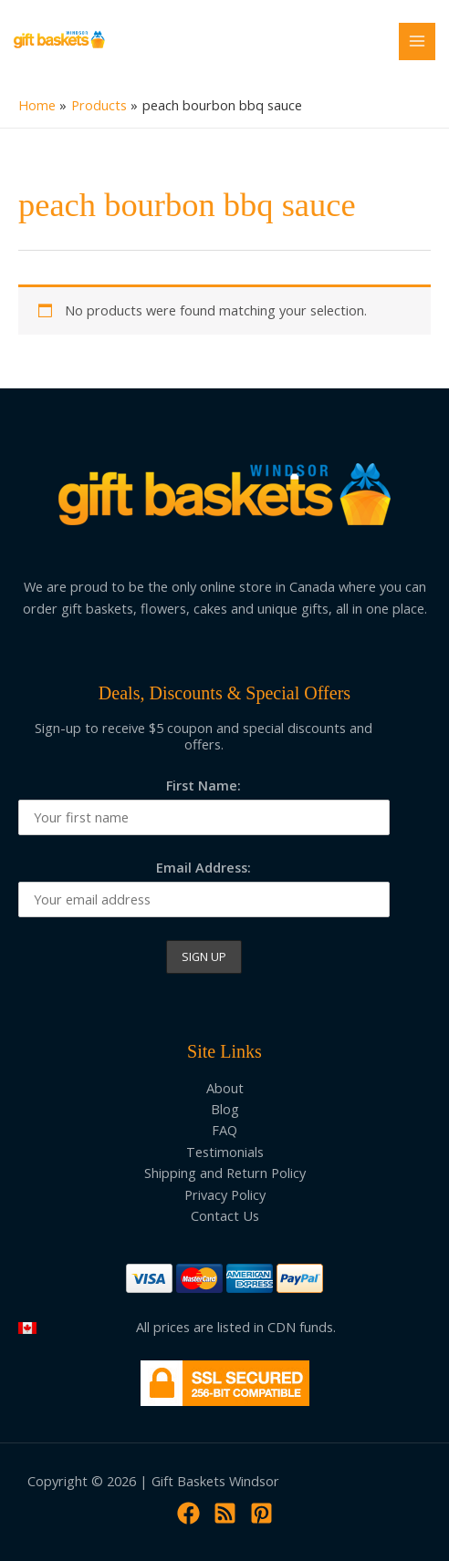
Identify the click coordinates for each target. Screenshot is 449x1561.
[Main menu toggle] (417, 41)
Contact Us (225, 1215)
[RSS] (225, 1513)
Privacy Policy (225, 1194)
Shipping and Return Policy (225, 1172)
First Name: (203, 785)
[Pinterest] (261, 1513)
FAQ (224, 1130)
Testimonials (225, 1151)
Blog (225, 1109)
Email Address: (203, 867)
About (225, 1088)
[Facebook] (188, 1513)
